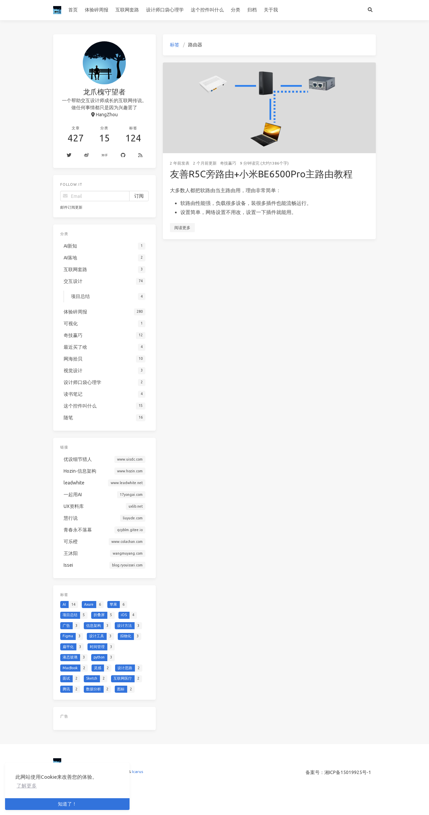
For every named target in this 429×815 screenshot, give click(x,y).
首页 (73, 9)
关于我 (271, 9)
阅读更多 (182, 227)
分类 (235, 9)
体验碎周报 (96, 9)
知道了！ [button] (67, 804)
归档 (252, 9)
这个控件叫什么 (207, 9)
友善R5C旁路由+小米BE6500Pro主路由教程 (261, 174)
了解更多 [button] (26, 785)
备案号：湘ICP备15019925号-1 (338, 772)
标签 (174, 44)
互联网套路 (127, 9)
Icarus (137, 771)
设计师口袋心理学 (165, 9)
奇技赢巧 (228, 163)
